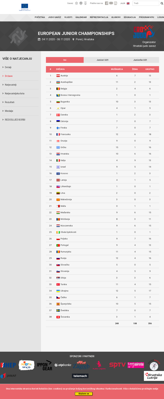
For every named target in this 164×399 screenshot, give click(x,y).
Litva (63, 193)
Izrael (63, 167)
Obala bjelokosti (68, 232)
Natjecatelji (10, 84)
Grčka (63, 147)
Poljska (64, 238)
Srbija (63, 277)
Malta (63, 206)
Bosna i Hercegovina (70, 95)
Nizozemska (67, 225)
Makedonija (66, 199)
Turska (64, 284)
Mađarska (65, 212)
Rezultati (9, 102)
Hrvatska (65, 154)
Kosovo (64, 173)
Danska (64, 114)
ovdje (155, 388)
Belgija (64, 88)
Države (9, 76)
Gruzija (64, 140)
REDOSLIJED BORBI (15, 119)
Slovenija (65, 271)
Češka (64, 297)
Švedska (65, 310)
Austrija (64, 75)
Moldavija (65, 219)
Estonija (64, 121)
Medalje (9, 111)
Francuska (65, 134)
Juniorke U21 (140, 60)
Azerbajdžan (67, 82)
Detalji (8, 67)
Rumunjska (66, 251)
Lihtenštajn (66, 186)
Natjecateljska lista (14, 93)
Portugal (64, 245)
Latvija (64, 180)
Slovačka (65, 264)
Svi (64, 60)
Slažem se (83, 393)
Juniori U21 (103, 60)
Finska (64, 127)
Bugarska (65, 101)
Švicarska (65, 317)
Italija (63, 160)
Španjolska (66, 304)
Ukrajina (64, 291)
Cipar (63, 108)
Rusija (63, 258)
